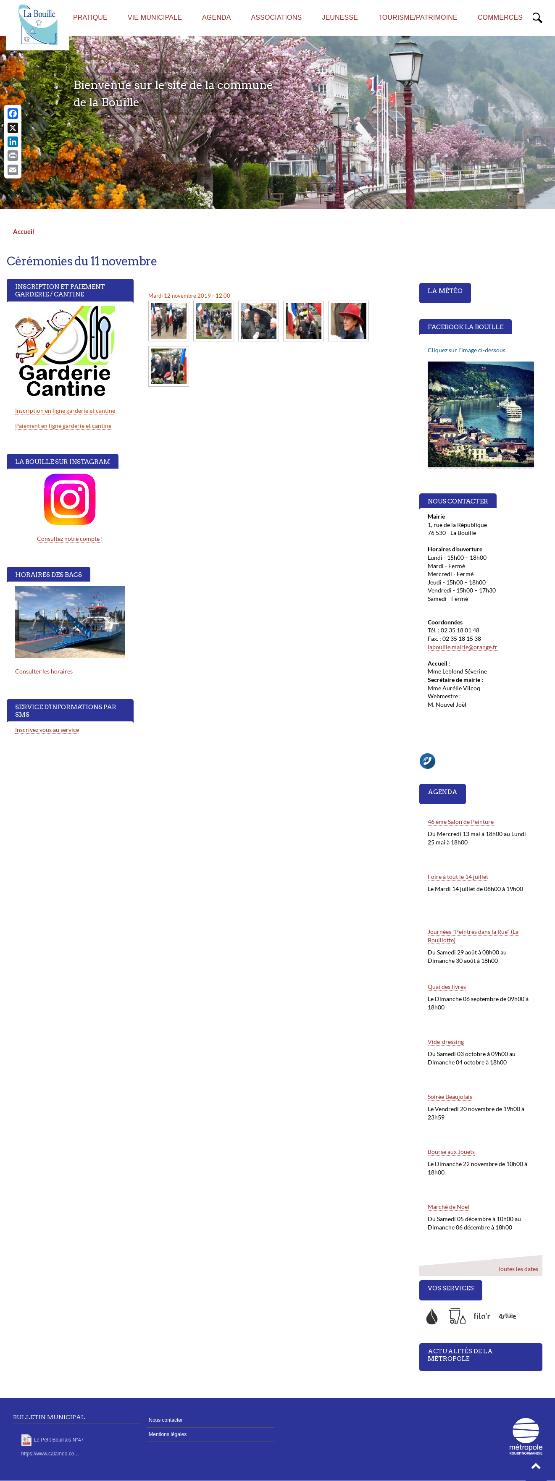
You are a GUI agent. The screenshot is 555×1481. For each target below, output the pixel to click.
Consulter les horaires (44, 671)
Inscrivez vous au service (47, 729)
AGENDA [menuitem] (216, 17)
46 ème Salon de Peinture (461, 821)
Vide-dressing (446, 1041)
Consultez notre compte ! (70, 538)
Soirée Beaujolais (450, 1096)
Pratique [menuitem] (90, 17)
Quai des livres (447, 986)
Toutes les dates (517, 1268)
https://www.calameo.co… (50, 1454)
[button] (536, 1468)
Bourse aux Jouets (451, 1151)
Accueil (23, 231)
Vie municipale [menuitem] (155, 17)
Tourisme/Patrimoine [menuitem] (418, 17)
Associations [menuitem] (276, 17)
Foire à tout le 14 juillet (458, 876)
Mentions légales (168, 1434)
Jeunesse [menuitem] (340, 17)
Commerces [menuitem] (500, 17)
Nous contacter (166, 1420)
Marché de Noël (448, 1206)
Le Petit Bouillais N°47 (59, 1440)
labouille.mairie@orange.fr (462, 646)
